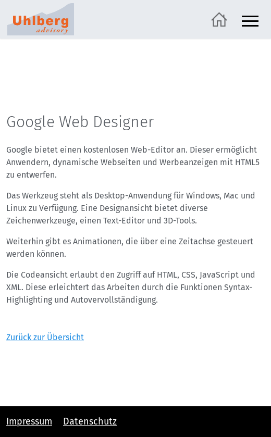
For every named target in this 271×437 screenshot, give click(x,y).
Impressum (29, 421)
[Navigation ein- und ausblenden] (250, 19)
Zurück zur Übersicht (45, 337)
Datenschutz (90, 421)
